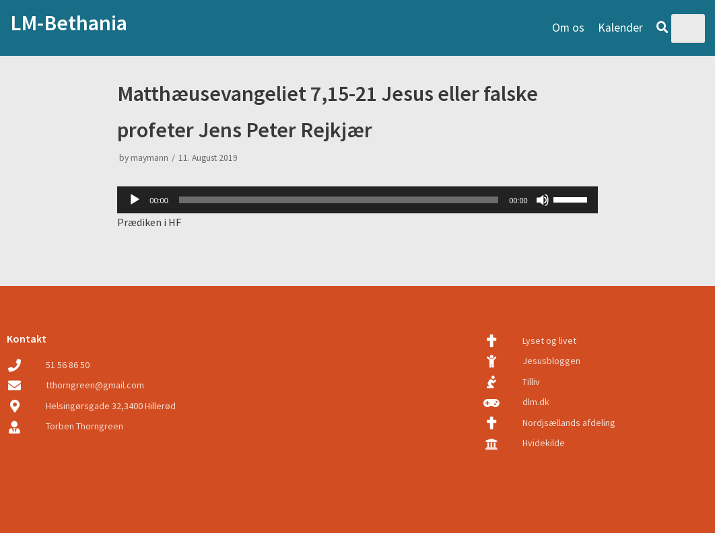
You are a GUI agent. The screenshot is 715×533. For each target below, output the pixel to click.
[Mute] (542, 200)
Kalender (620, 27)
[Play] (134, 200)
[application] (357, 199)
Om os (568, 27)
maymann (149, 158)
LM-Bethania (68, 22)
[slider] (338, 200)
